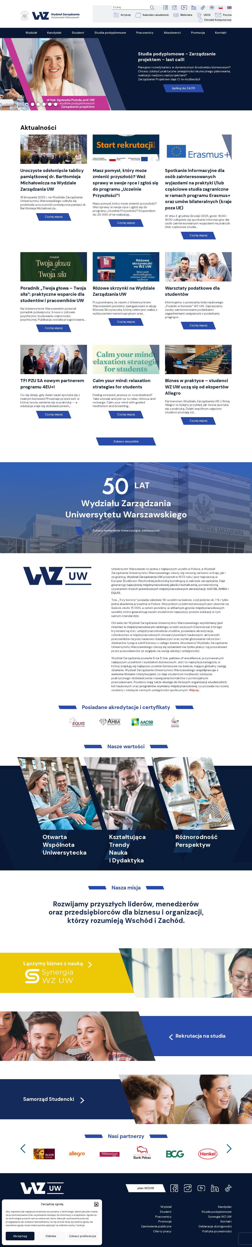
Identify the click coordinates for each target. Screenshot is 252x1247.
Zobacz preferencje (82, 1236)
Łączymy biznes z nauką (53, 969)
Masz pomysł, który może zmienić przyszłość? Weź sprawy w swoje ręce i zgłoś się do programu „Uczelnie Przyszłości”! (123, 183)
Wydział (165, 1213)
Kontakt (226, 1228)
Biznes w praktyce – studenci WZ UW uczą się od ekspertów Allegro (197, 393)
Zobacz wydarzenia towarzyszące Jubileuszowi (126, 537)
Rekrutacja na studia (197, 1042)
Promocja (164, 1228)
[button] (96, 1204)
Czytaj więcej (54, 217)
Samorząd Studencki (55, 1105)
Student (165, 1218)
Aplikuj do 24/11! (183, 89)
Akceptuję (20, 1236)
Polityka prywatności (217, 1238)
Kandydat (225, 1213)
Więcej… (194, 697)
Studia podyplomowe (217, 1218)
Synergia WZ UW (220, 1223)
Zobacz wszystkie (126, 448)
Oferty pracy (162, 1238)
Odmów (50, 1236)
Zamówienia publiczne (156, 1233)
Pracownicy (163, 1223)
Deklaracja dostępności (215, 1233)
